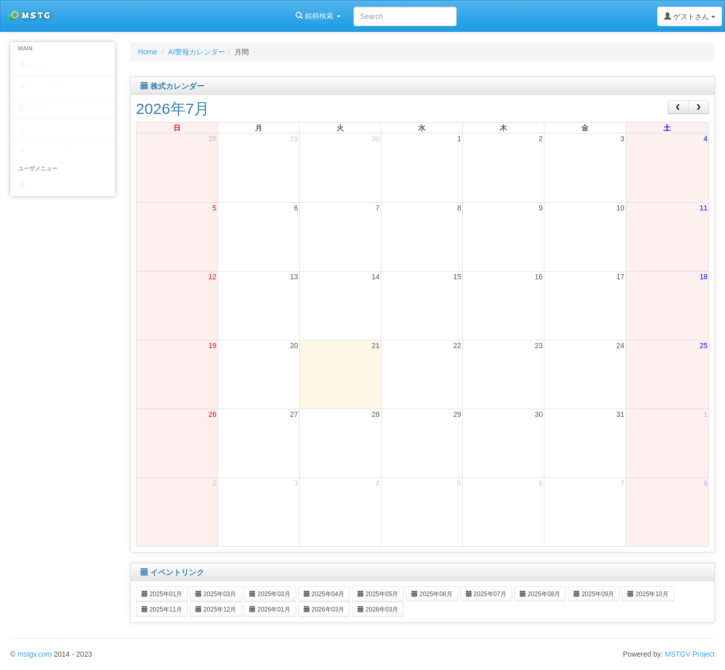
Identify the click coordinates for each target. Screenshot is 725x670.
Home (147, 52)
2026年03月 (324, 609)
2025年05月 (378, 594)
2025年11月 (162, 609)
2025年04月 (324, 594)
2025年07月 (486, 594)
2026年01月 (269, 609)
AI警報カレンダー (196, 52)
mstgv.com (34, 654)
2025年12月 (215, 609)
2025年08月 (540, 594)
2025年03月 (215, 594)
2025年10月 (648, 594)
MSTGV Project (690, 654)
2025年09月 (594, 594)
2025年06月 (432, 594)
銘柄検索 (132, 16)
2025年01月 (162, 594)
